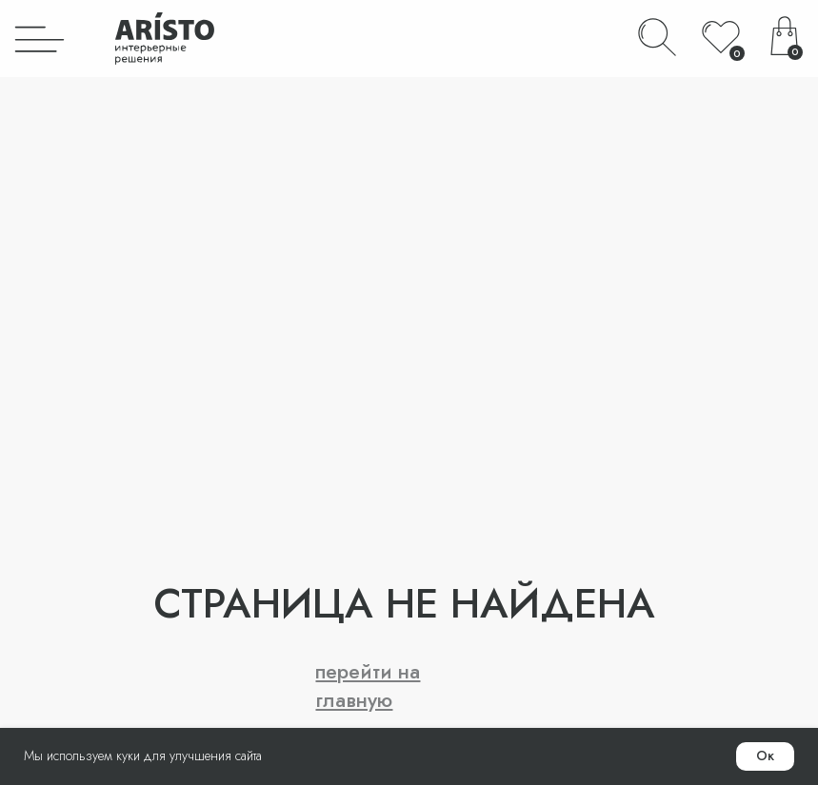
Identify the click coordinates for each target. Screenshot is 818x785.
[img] (40, 38)
